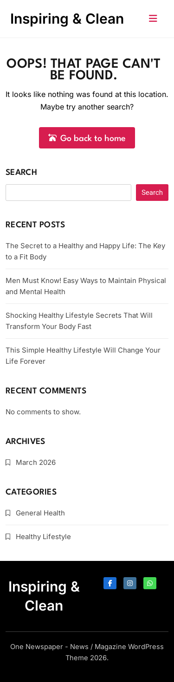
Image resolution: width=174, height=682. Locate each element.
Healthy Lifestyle (43, 536)
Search (21, 173)
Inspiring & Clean (67, 18)
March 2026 (36, 462)
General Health (40, 512)
